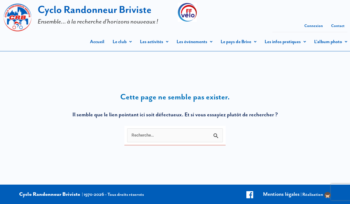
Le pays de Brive (238, 42)
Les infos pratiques (285, 42)
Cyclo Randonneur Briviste (94, 9)
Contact (338, 25)
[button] (122, 41)
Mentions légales (281, 194)
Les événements (194, 42)
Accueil (97, 42)
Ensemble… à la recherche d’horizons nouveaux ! (98, 21)
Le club (122, 42)
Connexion (313, 25)
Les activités (154, 42)
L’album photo (330, 42)
